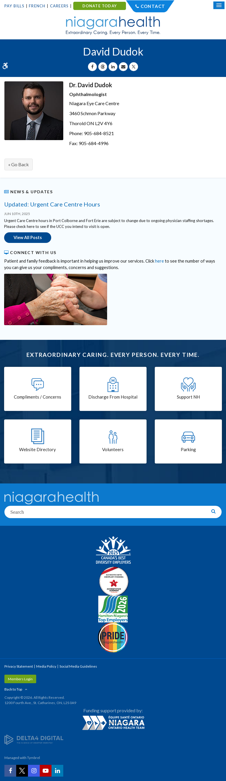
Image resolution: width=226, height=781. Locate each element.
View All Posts (28, 237)
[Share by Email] (123, 66)
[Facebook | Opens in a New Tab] (10, 771)
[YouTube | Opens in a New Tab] (45, 771)
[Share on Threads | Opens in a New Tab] (102, 66)
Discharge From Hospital (112, 396)
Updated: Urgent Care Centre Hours (52, 204)
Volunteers (113, 449)
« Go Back (18, 164)
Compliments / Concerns (37, 396)
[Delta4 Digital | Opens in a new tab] (33, 739)
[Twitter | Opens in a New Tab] (22, 771)
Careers (59, 6)
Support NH (188, 396)
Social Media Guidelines (78, 666)
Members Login (20, 679)
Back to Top (13, 689)
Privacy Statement (18, 666)
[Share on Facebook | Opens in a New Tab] (92, 66)
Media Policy (46, 666)
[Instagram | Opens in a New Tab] (34, 771)
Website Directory (37, 449)
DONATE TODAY (99, 6)
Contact (153, 6)
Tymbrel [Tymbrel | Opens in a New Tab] (33, 757)
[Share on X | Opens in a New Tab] (133, 66)
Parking (188, 449)
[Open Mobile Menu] (219, 5)
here (159, 260)
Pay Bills (14, 6)
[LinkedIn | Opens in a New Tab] (57, 771)
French (37, 6)
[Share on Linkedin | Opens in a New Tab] (113, 66)
